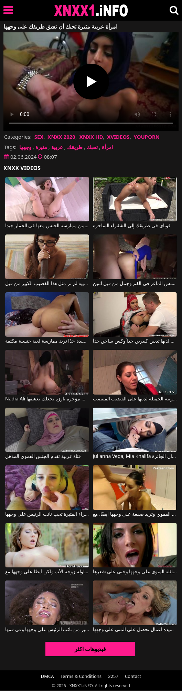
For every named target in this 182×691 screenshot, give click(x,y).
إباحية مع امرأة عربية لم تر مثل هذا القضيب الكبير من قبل (47, 283)
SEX (39, 136)
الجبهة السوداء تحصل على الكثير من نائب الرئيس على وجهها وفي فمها (47, 629)
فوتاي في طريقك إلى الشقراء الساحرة (132, 226)
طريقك (75, 147)
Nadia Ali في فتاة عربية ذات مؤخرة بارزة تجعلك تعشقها (47, 399)
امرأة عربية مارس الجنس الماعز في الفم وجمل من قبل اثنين (135, 283)
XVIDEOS (118, 136)
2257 (113, 676)
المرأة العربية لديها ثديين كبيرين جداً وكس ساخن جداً (135, 341)
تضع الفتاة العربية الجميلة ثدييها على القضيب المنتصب (135, 399)
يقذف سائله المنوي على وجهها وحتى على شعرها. (135, 572)
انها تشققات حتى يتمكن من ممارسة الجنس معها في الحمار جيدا (47, 226)
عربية (57, 147)
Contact (133, 676)
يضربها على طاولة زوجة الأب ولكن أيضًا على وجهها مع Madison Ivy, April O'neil (47, 572)
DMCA (47, 676)
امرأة (107, 147)
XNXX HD (91, 136)
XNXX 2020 (61, 136)
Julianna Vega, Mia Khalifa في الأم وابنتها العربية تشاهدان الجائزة (135, 456)
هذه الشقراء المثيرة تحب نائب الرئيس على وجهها (47, 514)
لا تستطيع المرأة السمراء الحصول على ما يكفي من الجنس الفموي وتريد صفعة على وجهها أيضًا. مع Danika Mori (135, 514)
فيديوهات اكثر (90, 649)
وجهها (25, 147)
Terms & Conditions (81, 676)
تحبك (92, 147)
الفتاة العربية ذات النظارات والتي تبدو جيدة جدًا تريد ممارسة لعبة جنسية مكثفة (47, 341)
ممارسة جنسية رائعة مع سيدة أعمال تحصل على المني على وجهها (135, 629)
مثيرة (41, 147)
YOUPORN (147, 136)
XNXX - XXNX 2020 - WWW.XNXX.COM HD (91, 10)
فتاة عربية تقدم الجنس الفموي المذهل (43, 456)
